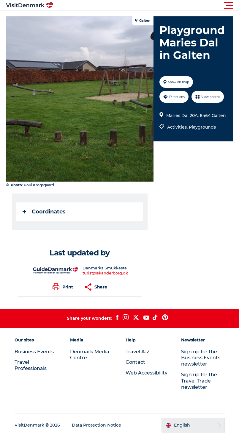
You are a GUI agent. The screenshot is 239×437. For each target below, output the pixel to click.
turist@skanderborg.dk (105, 273)
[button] (146, 5)
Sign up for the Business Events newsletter (200, 358)
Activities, (178, 127)
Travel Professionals (31, 365)
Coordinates (44, 211)
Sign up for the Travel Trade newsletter (199, 381)
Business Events (34, 352)
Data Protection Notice (96, 425)
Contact (135, 362)
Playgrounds (202, 127)
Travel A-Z (138, 352)
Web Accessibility (146, 373)
